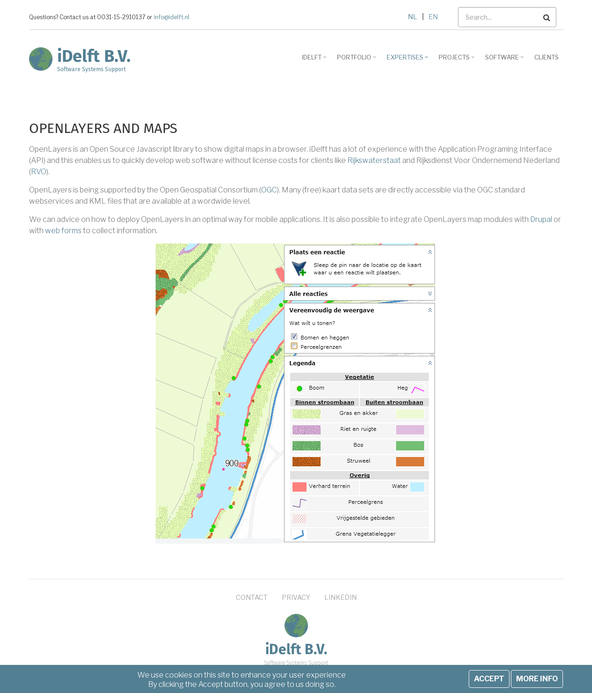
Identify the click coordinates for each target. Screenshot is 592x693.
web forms (63, 230)
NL (412, 17)
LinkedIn (340, 597)
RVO (38, 171)
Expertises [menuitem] (408, 60)
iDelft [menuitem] (315, 60)
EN (433, 17)
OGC (269, 189)
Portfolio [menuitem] (357, 60)
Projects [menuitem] (458, 60)
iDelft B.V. (94, 56)
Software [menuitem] (505, 60)
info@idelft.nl (171, 17)
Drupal (541, 219)
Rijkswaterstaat (374, 160)
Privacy (296, 597)
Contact (252, 597)
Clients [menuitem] (546, 57)
